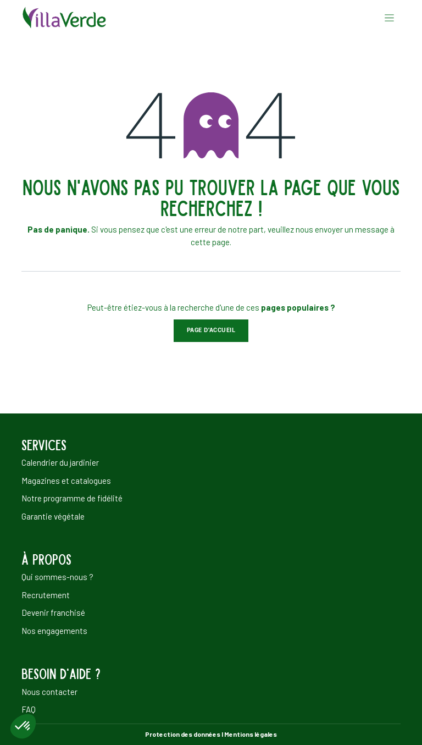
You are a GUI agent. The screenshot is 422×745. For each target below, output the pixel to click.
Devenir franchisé (53, 612)
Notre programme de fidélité (72, 498)
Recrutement (45, 595)
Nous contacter (49, 692)
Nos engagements (54, 631)
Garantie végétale (53, 516)
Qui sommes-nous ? (57, 577)
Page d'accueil (211, 330)
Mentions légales (250, 734)
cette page (210, 242)
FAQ (28, 709)
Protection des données (182, 734)
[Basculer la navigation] (389, 17)
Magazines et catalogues (66, 480)
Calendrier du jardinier (60, 462)
